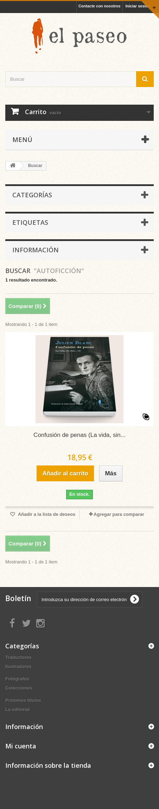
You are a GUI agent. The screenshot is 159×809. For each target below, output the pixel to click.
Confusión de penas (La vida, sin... (79, 435)
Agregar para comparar (119, 514)
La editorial (17, 709)
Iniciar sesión (138, 6)
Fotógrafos (17, 678)
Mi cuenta (20, 746)
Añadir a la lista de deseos (46, 514)
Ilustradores (18, 666)
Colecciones (18, 688)
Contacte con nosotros (99, 6)
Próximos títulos (23, 700)
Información (35, 250)
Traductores (18, 657)
